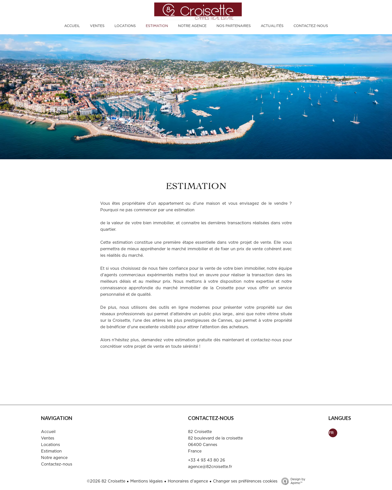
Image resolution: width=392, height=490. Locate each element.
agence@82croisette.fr (210, 467)
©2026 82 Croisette (106, 481)
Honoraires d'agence (188, 481)
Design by (292, 481)
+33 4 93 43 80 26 (206, 460)
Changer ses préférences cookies (245, 481)
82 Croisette (200, 432)
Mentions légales (146, 481)
